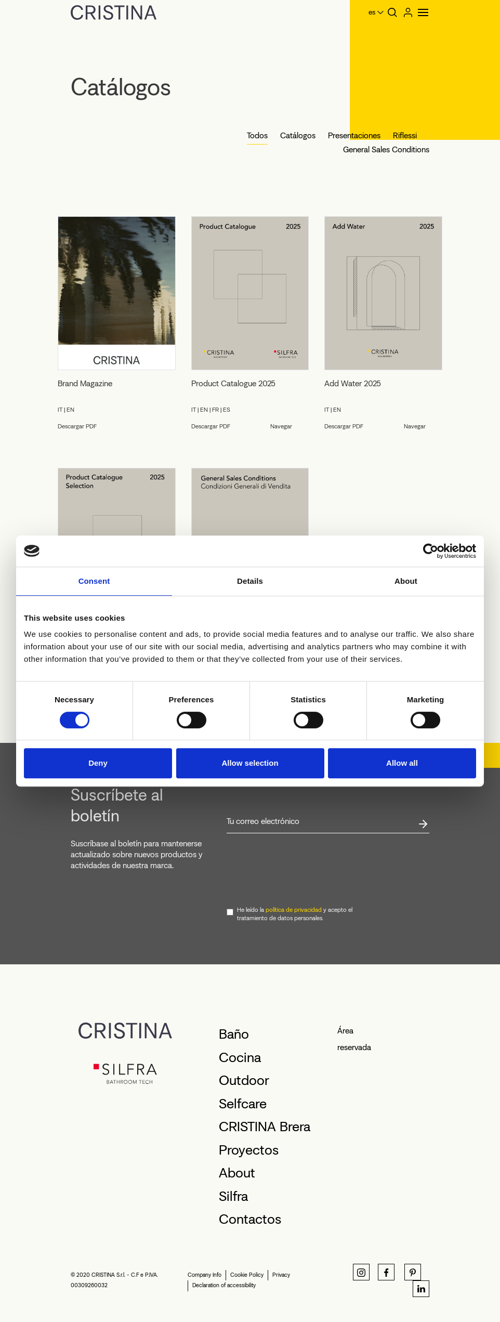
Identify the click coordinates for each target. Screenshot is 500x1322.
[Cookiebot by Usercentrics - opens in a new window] (430, 551)
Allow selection (249, 762)
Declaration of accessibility (224, 1285)
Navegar (281, 426)
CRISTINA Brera (264, 1126)
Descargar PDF (77, 426)
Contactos (250, 1219)
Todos (257, 135)
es (372, 12)
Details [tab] (250, 581)
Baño (234, 1034)
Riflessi (405, 135)
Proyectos (249, 1150)
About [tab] (405, 581)
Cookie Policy (247, 1275)
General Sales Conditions (386, 149)
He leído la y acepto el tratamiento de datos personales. (294, 914)
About (237, 1172)
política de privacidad (294, 909)
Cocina (240, 1057)
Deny (98, 762)
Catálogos (297, 135)
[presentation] (306, 870)
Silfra (233, 1196)
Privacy (281, 1275)
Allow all (402, 762)
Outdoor (244, 1080)
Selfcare (243, 1103)
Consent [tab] (94, 581)
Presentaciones (354, 135)
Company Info (204, 1275)
